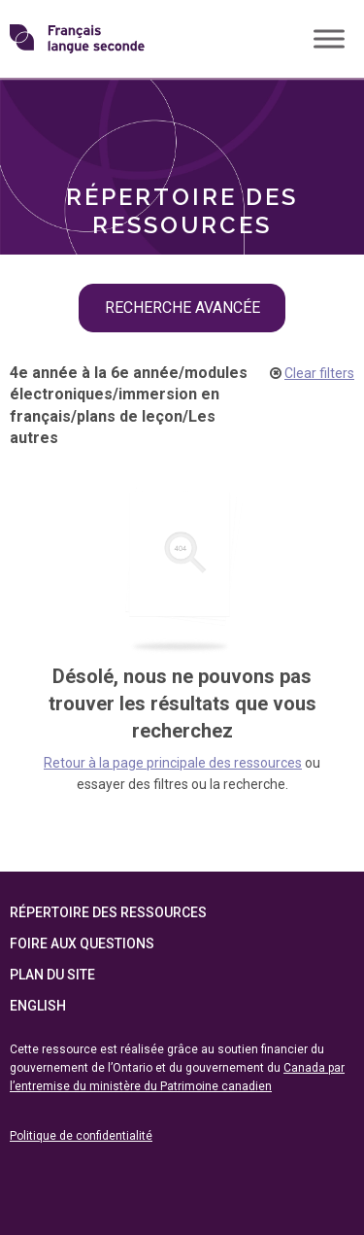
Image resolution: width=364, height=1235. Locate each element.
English (38, 1005)
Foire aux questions (82, 943)
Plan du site (52, 974)
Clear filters (319, 373)
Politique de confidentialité (81, 1136)
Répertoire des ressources (108, 912)
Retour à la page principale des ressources (173, 763)
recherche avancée (182, 307)
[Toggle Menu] (329, 38)
